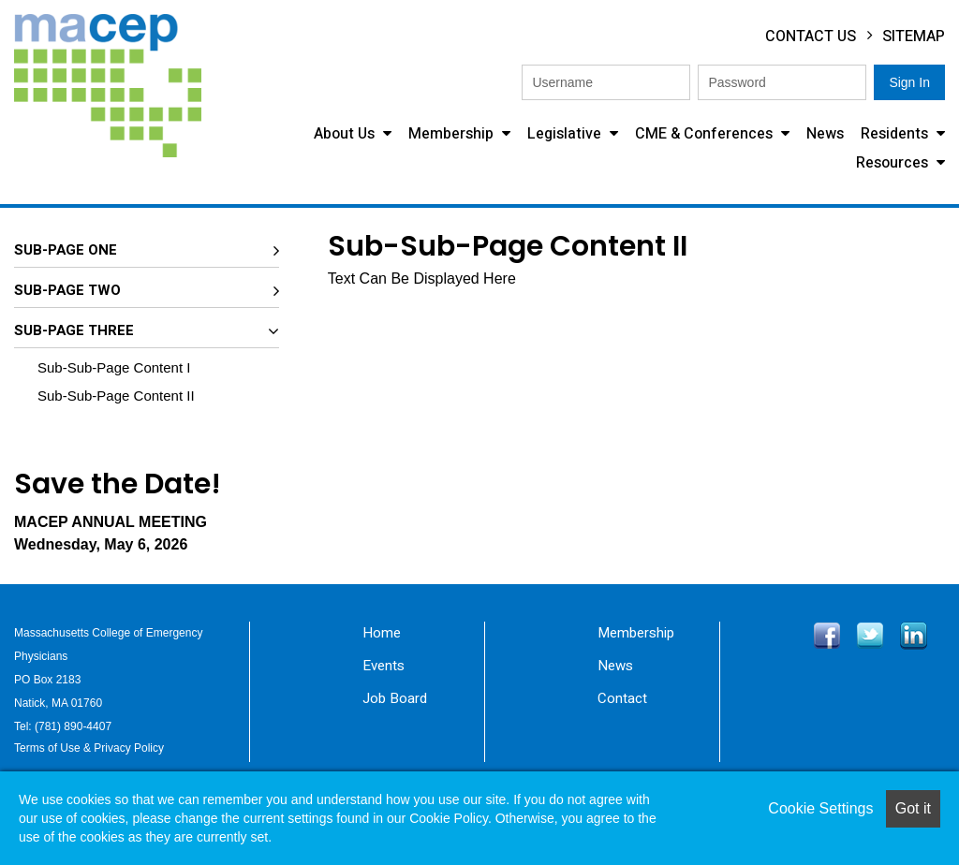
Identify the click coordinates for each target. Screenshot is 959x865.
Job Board (394, 698)
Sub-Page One (65, 250)
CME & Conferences (705, 134)
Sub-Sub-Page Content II (116, 395)
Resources (894, 163)
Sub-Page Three (74, 330)
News (825, 134)
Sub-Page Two (67, 290)
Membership (452, 134)
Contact (622, 698)
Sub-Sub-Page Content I (113, 367)
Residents (896, 134)
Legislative (566, 134)
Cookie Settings (820, 808)
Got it (913, 808)
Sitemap (913, 36)
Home (381, 633)
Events (383, 665)
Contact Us (810, 36)
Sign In (909, 82)
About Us (346, 134)
